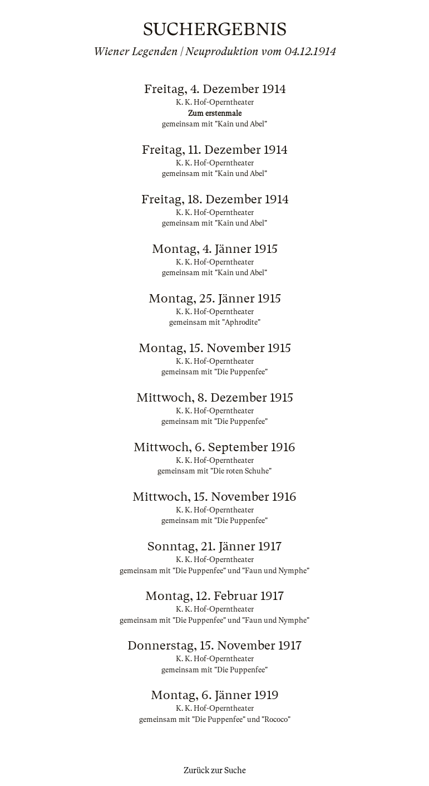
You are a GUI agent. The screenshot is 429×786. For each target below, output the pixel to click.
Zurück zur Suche (215, 770)
